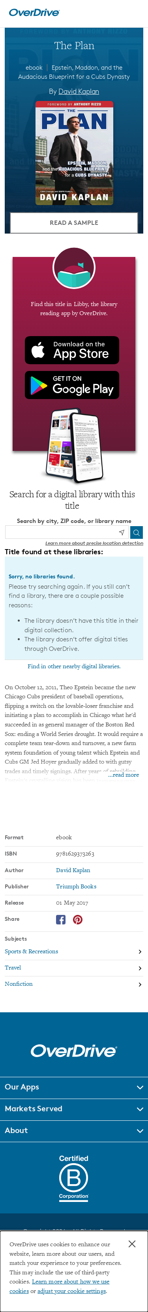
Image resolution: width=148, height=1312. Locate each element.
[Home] (34, 14)
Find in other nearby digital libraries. (74, 667)
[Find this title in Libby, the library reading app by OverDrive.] (74, 354)
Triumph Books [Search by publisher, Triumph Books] (76, 887)
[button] (74, 1088)
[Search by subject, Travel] (74, 968)
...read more (123, 775)
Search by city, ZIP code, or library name (74, 521)
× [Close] (132, 1243)
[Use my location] (121, 532)
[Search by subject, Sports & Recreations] (74, 952)
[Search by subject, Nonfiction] (74, 984)
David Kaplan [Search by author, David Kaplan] (78, 91)
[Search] (136, 532)
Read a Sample (74, 222)
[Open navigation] (133, 13)
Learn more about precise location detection (94, 543)
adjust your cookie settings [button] (71, 1292)
